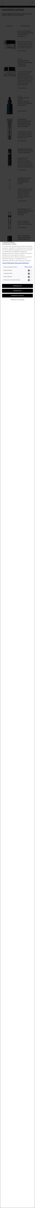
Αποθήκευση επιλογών (17, 295)
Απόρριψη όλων (17, 285)
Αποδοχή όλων (17, 290)
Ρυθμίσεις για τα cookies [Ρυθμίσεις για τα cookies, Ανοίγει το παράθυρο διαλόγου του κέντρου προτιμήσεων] (17, 299)
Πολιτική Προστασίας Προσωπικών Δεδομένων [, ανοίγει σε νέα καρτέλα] (16, 263)
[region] (17, 725)
